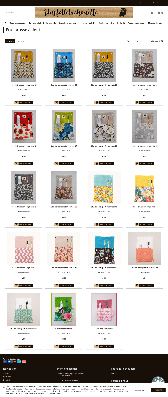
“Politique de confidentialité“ (23, 393)
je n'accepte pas (138, 390)
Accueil (6, 374)
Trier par (130, 41)
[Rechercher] (27, 12)
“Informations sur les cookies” (114, 391)
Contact (159, 3)
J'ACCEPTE (158, 390)
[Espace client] (152, 13)
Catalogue (7, 377)
